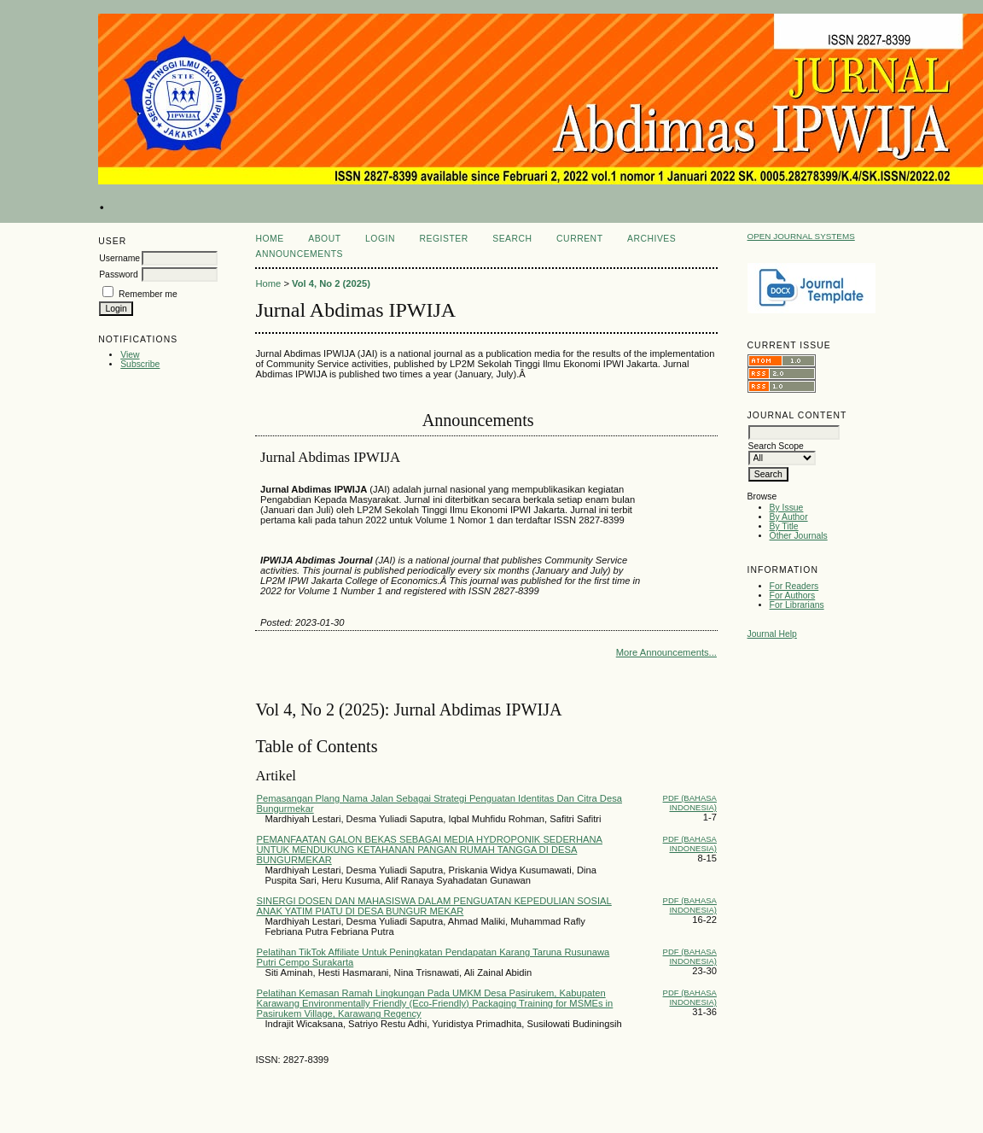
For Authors (793, 595)
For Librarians (797, 605)
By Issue (787, 507)
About (324, 238)
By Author (789, 517)
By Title (784, 526)
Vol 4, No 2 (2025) (331, 283)
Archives (651, 238)
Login (380, 238)
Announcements (299, 254)
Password (118, 274)
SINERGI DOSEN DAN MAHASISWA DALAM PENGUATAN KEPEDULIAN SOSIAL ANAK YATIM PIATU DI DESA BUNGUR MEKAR (433, 906)
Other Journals (799, 535)
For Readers (794, 586)
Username (119, 258)
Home (269, 238)
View (129, 354)
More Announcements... (666, 652)
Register (443, 238)
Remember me (148, 294)
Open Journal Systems (801, 236)
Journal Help (772, 634)
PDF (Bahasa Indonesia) (690, 802)
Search (512, 238)
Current (579, 238)
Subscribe (140, 364)
